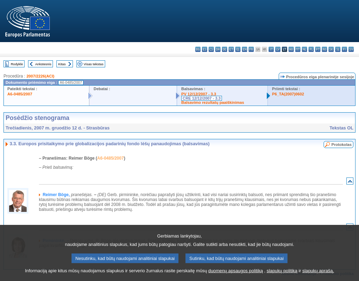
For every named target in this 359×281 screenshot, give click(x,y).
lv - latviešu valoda (277, 49)
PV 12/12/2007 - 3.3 (198, 94)
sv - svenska (351, 49)
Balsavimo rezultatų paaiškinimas (212, 102)
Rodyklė (17, 64)
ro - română (324, 49)
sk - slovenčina (331, 49)
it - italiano (271, 49)
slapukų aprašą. (318, 275)
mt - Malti (297, 49)
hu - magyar (291, 49)
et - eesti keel (231, 49)
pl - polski (311, 49)
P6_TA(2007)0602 (288, 94)
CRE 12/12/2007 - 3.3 (202, 98)
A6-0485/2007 (19, 94)
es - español (204, 49)
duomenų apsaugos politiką (235, 275)
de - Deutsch (224, 49)
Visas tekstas (93, 64)
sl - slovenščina (337, 49)
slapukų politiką (282, 275)
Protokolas (341, 144)
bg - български (198, 49)
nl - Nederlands (304, 49)
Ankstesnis (43, 64)
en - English (244, 49)
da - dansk (218, 49)
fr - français (251, 49)
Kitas (62, 64)
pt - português (317, 49)
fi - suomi (344, 49)
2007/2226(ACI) (40, 76)
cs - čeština (211, 49)
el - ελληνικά (238, 49)
